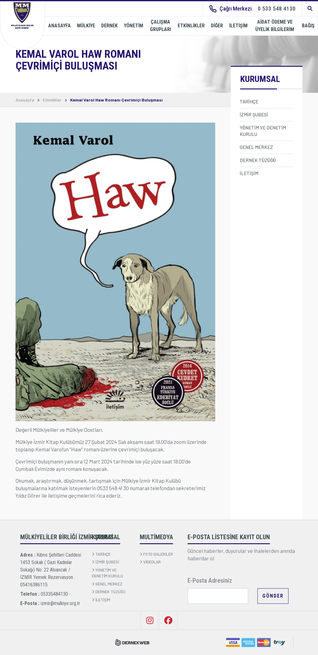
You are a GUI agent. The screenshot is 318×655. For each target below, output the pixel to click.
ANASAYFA (59, 26)
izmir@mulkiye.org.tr (60, 603)
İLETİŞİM (238, 26)
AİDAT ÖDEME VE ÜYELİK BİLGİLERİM (274, 25)
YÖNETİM (133, 26)
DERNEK (109, 26)
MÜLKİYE (86, 26)
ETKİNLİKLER (191, 26)
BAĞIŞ (308, 26)
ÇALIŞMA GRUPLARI (160, 25)
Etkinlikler (52, 100)
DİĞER (217, 26)
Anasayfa (25, 100)
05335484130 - (56, 594)
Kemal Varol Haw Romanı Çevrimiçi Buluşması (116, 100)
